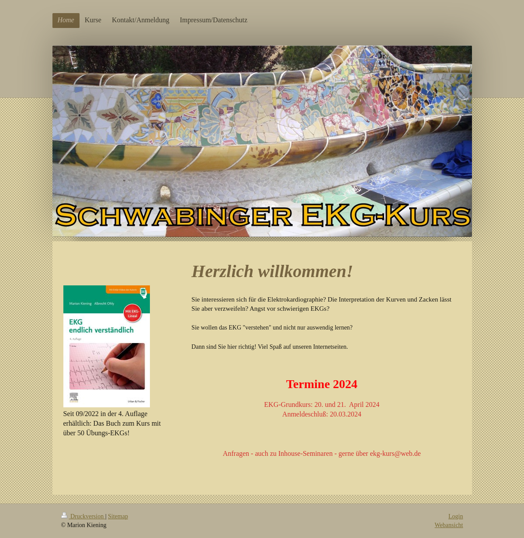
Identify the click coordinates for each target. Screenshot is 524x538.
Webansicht (449, 525)
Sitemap (118, 516)
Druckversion (83, 516)
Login (455, 516)
